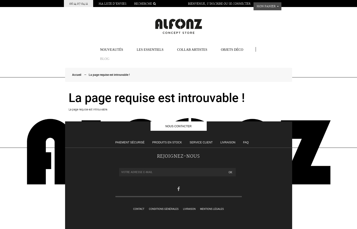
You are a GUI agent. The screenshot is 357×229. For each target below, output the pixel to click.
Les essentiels (150, 49)
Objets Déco (232, 49)
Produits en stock (167, 142)
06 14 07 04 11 (78, 4)
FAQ (246, 142)
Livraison (227, 142)
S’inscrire (215, 4)
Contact (138, 209)
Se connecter (239, 4)
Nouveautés (111, 49)
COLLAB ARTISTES (192, 49)
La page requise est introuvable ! (109, 74)
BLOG (105, 59)
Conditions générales (164, 209)
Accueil (76, 74)
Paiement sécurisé (130, 142)
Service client (201, 142)
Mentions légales (212, 209)
